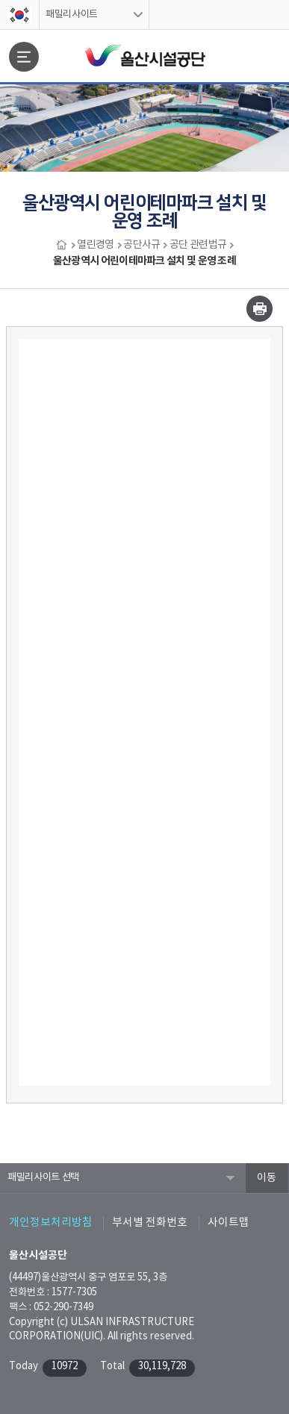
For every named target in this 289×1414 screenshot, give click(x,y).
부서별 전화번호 (149, 1222)
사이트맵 (228, 1222)
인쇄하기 (259, 309)
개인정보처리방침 (51, 1222)
